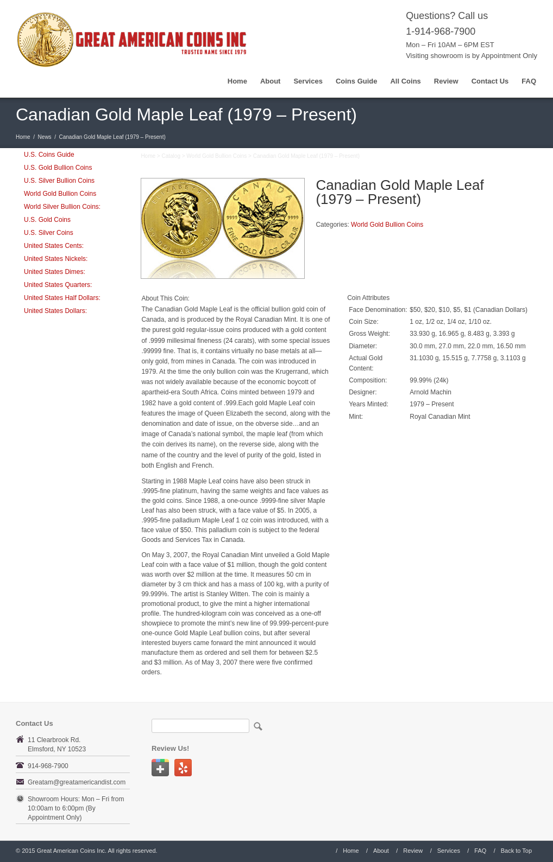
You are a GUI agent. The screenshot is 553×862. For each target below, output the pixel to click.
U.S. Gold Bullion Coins (58, 167)
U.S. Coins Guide (49, 154)
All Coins (405, 81)
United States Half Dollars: (62, 298)
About (270, 81)
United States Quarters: (58, 285)
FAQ (528, 81)
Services (308, 81)
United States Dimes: (54, 272)
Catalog (170, 156)
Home (237, 81)
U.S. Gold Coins (47, 220)
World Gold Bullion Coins (60, 193)
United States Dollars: (55, 311)
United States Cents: (54, 246)
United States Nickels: (55, 259)
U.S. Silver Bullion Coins (59, 180)
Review (446, 81)
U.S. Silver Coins (48, 233)
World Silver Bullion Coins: (62, 206)
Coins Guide (357, 81)
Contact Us (490, 81)
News (45, 137)
